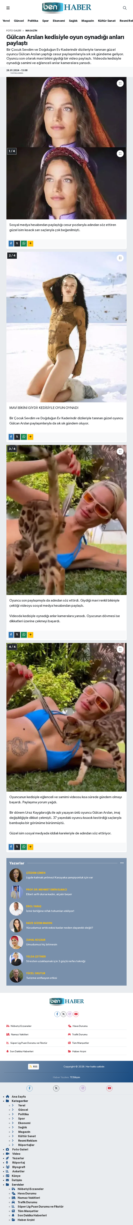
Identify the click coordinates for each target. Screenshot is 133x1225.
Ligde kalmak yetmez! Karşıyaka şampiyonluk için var (59, 877)
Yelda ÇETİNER (36, 956)
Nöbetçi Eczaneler (19, 1026)
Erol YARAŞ (33, 906)
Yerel (6, 20)
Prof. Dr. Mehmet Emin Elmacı (46, 889)
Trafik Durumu (78, 1034)
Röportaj (15, 1162)
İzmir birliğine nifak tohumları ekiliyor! (50, 911)
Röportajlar (23, 1145)
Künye (13, 1175)
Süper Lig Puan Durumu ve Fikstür (26, 1043)
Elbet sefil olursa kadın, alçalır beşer (49, 894)
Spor (45, 20)
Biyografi (15, 1167)
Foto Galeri (13, 31)
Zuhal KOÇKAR (35, 940)
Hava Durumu (78, 1026)
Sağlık (73, 20)
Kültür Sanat (107, 20)
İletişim (14, 1180)
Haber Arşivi (77, 1051)
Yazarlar (15, 1158)
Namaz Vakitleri (17, 1034)
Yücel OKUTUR (35, 973)
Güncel (19, 20)
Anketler (15, 1171)
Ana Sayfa (16, 1096)
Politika (33, 20)
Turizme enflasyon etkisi (41, 978)
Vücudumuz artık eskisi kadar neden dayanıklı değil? (59, 927)
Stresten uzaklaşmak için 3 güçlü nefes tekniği (55, 961)
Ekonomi (59, 20)
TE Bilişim (75, 1077)
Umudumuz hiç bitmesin (41, 944)
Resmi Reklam (24, 1140)
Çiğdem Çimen (35, 873)
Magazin (87, 20)
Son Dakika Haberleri (20, 1051)
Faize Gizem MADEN (39, 923)
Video (13, 1153)
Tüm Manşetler (78, 1043)
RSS (33, 1066)
